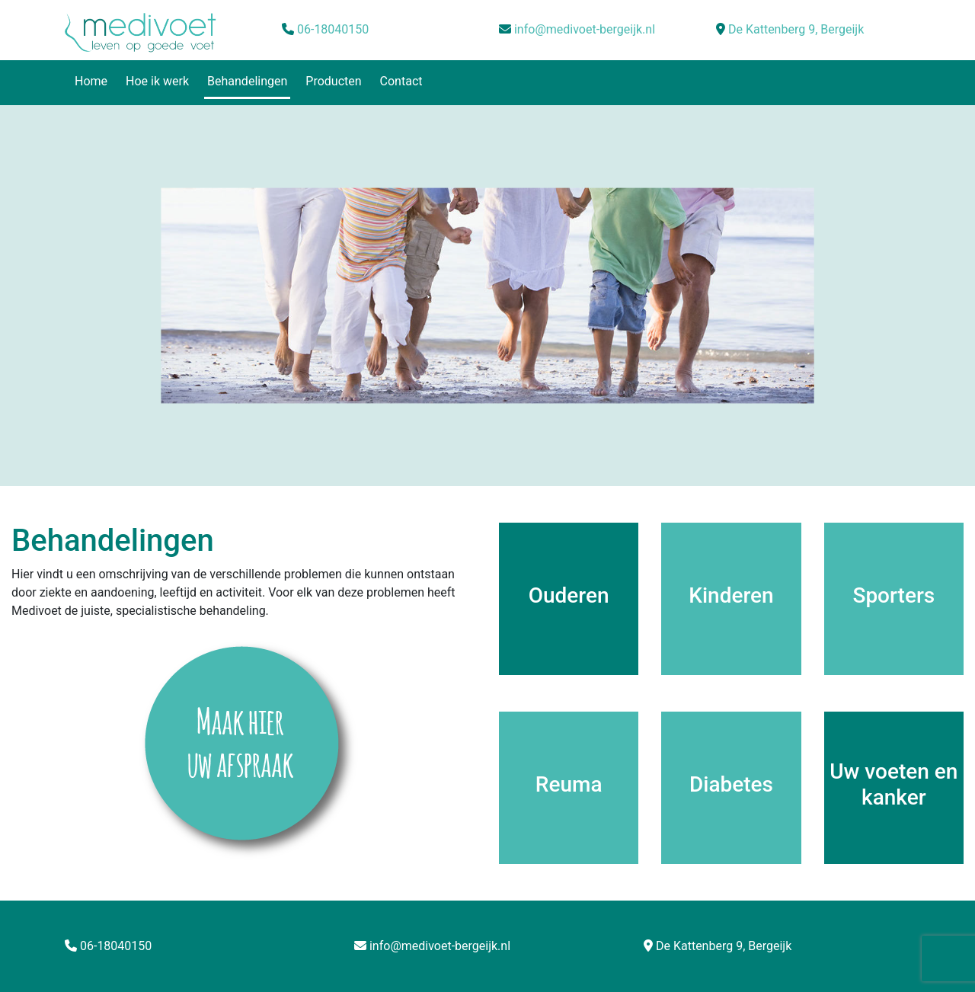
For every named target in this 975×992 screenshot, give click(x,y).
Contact (401, 81)
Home (91, 81)
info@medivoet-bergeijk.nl (584, 29)
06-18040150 (333, 29)
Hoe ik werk (157, 81)
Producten (333, 81)
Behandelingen (247, 81)
